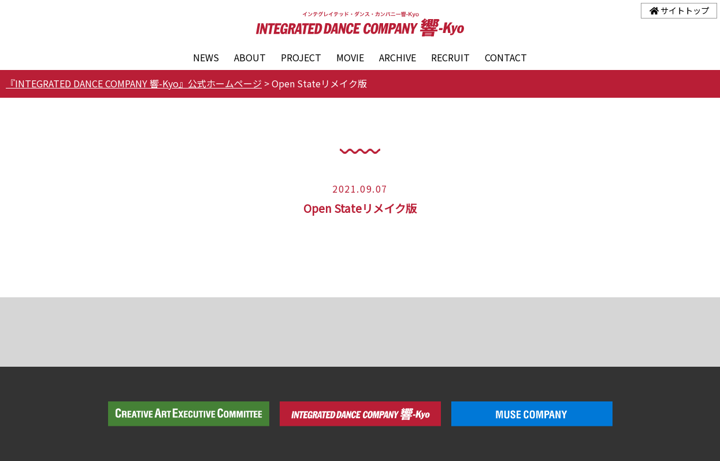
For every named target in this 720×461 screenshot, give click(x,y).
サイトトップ (679, 10)
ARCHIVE (397, 57)
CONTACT (506, 57)
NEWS (206, 57)
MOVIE (350, 57)
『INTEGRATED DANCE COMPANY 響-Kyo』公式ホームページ (134, 83)
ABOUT (250, 57)
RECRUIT (450, 57)
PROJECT (301, 57)
